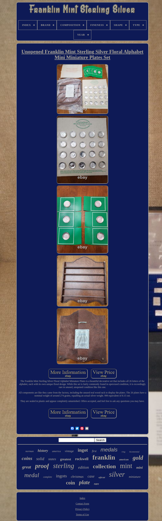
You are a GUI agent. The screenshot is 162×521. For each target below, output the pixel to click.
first (94, 451)
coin (70, 482)
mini (139, 467)
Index (82, 498)
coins (27, 458)
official (101, 477)
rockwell (81, 459)
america (56, 451)
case (91, 476)
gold (138, 457)
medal (31, 475)
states (52, 459)
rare (96, 483)
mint (126, 465)
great (26, 467)
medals (109, 450)
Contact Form (82, 503)
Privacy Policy (82, 509)
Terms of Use (82, 514)
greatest (65, 459)
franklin (103, 457)
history (43, 451)
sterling (63, 465)
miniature (135, 476)
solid (40, 459)
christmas (77, 476)
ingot (83, 450)
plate (84, 482)
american (124, 459)
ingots (61, 475)
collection (104, 466)
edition (83, 467)
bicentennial (134, 452)
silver (117, 474)
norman (30, 451)
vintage (69, 451)
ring (123, 451)
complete (47, 477)
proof (42, 465)
